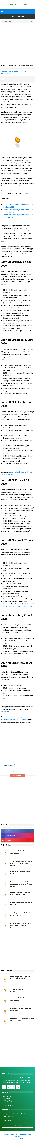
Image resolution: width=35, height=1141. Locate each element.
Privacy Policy (7, 1101)
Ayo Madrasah (18, 254)
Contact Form (8, 1096)
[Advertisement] (17, 43)
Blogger (21, 1138)
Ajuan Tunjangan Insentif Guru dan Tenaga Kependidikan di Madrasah (20, 925)
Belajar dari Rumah (19, 86)
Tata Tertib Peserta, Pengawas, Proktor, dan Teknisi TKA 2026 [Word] (21, 863)
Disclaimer (6, 1098)
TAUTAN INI (5, 712)
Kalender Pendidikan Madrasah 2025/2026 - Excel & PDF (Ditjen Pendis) (21, 884)
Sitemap (6, 1103)
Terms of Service (8, 1105)
